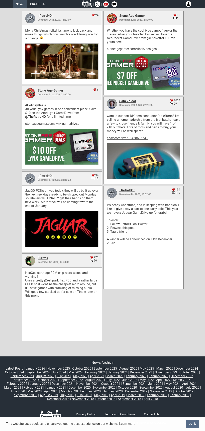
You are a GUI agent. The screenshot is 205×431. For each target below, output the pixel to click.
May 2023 (80, 376)
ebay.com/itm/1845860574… (127, 138)
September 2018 (129, 399)
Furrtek (43, 258)
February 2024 (95, 372)
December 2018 (58, 399)
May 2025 (147, 368)
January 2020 (113, 391)
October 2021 (110, 384)
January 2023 (158, 376)
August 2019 (49, 395)
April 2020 (51, 391)
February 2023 (136, 376)
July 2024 (59, 372)
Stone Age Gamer (132, 16)
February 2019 (157, 395)
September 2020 (151, 387)
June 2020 (17, 391)
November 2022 (24, 380)
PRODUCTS (38, 4)
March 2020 (69, 391)
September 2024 (38, 372)
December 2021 (63, 384)
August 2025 (128, 368)
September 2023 (22, 376)
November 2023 (166, 372)
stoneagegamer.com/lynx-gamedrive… (52, 124)
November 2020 (104, 387)
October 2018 (106, 399)
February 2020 (90, 391)
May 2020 (34, 391)
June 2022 (129, 380)
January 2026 (35, 368)
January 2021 (56, 387)
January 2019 (179, 395)
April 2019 (118, 395)
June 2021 (155, 384)
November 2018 (83, 399)
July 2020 (192, 387)
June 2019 (84, 395)
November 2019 (161, 391)
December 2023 (141, 372)
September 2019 (25, 395)
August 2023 (45, 376)
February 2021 (34, 387)
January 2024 (118, 372)
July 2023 (64, 376)
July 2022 (113, 380)
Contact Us (151, 414)
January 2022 (39, 384)
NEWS (20, 4)
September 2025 (105, 368)
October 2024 (14, 372)
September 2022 (71, 380)
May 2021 (173, 384)
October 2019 (184, 391)
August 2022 (94, 380)
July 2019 (67, 395)
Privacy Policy (86, 414)
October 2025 (81, 368)
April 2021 (189, 384)
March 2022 (181, 380)
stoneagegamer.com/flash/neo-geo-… (133, 49)
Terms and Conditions (119, 414)
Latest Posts (14, 368)
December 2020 (79, 387)
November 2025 (58, 368)
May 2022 (147, 380)
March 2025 (164, 368)
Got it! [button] (193, 423)
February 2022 (17, 384)
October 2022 (47, 380)
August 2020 (174, 387)
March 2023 (115, 376)
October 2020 (127, 387)
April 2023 (97, 376)
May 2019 (101, 395)
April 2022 (163, 380)
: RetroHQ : (45, 16)
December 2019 (136, 391)
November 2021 (87, 384)
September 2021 (134, 384)
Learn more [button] (127, 424)
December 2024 (187, 368)
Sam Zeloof (127, 101)
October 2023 (188, 372)
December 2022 (182, 376)
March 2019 (136, 395)
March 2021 (12, 387)
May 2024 (75, 372)
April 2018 (151, 399)
